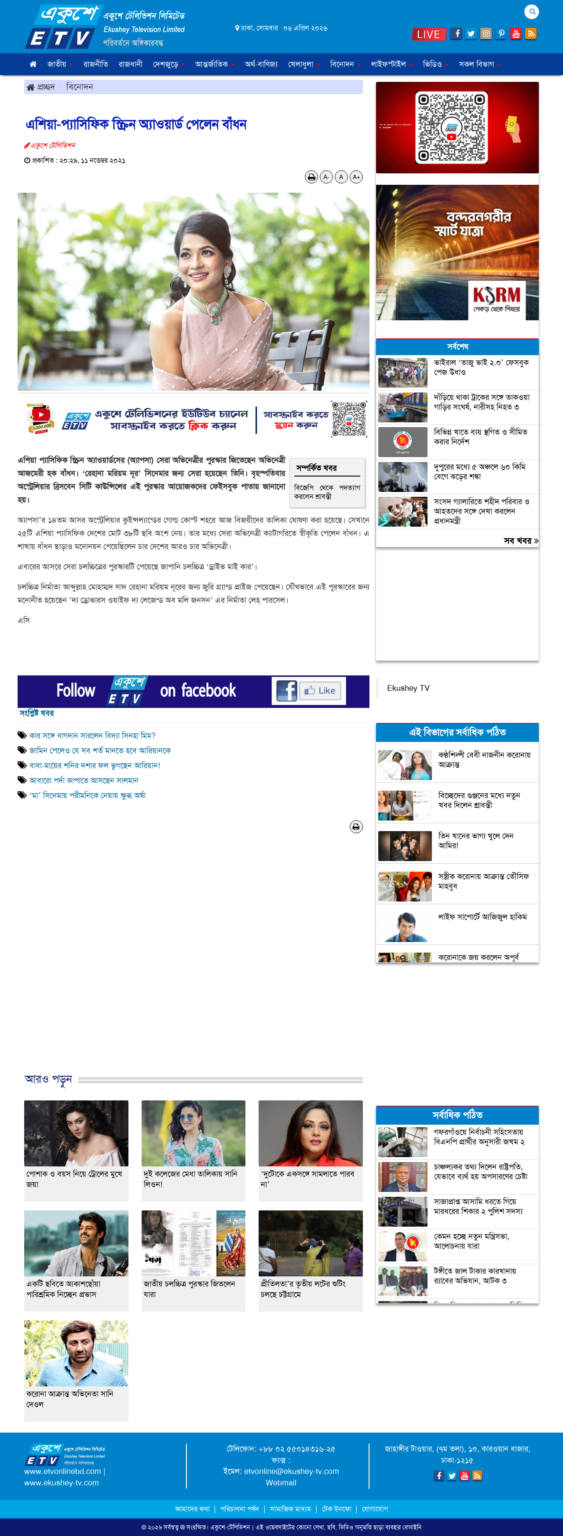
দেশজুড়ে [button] (169, 64)
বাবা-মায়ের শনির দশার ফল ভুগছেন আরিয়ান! (94, 765)
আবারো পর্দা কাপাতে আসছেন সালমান (84, 780)
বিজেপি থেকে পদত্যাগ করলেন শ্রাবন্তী (327, 492)
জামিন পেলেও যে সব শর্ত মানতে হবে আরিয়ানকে (100, 750)
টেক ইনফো (337, 1509)
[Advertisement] (193, 962)
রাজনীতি (96, 64)
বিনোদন (79, 86)
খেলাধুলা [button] (304, 64)
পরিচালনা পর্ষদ (239, 1509)
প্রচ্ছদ (40, 86)
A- (326, 177)
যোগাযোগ (375, 1509)
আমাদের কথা (193, 1509)
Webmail (281, 1482)
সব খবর (521, 540)
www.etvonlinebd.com (62, 1471)
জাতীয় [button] (60, 64)
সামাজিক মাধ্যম (290, 1509)
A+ (356, 177)
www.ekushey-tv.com (61, 1482)
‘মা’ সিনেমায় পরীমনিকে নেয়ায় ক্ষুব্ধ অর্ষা (87, 795)
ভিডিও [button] (436, 64)
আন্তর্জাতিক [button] (214, 64)
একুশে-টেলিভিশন (230, 1527)
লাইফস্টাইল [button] (392, 64)
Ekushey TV (408, 688)
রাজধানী (131, 64)
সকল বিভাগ (480, 64)
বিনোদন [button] (345, 64)
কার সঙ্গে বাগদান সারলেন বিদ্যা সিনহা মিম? (94, 735)
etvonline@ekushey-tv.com (291, 1471)
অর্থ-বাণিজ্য (261, 64)
